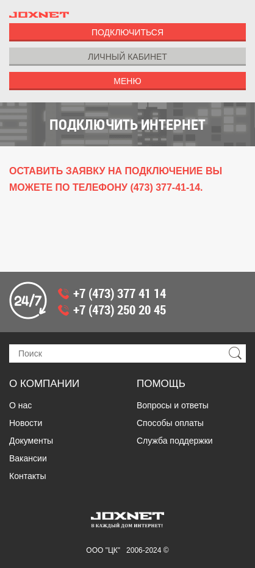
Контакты (27, 476)
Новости (25, 423)
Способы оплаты (170, 423)
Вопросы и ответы (173, 405)
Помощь (161, 383)
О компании (44, 383)
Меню (127, 81)
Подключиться (127, 32)
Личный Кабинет (127, 57)
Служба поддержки (175, 441)
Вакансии (28, 458)
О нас (20, 405)
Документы (31, 441)
